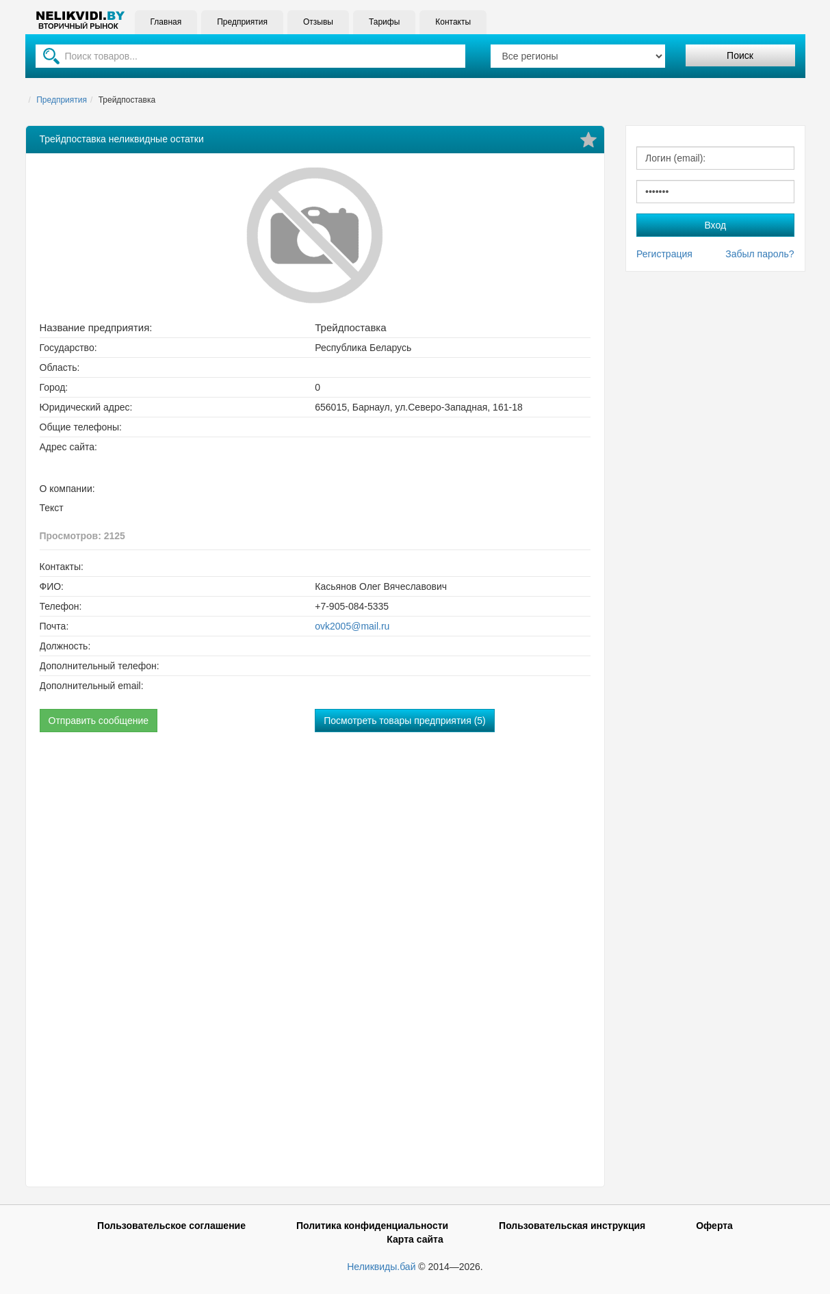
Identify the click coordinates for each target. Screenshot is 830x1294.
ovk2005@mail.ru (352, 626)
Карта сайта (415, 1239)
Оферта (714, 1225)
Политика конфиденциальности (372, 1225)
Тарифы (384, 22)
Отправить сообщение (99, 720)
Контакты (453, 22)
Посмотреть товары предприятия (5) (405, 720)
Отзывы (318, 22)
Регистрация (664, 253)
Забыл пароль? (759, 253)
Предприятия (242, 22)
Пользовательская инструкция (572, 1225)
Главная (166, 22)
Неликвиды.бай (381, 1266)
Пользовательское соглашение (171, 1225)
